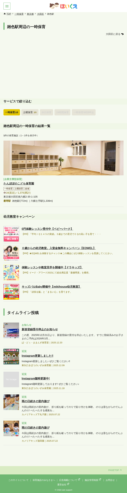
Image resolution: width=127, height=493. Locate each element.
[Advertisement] (63, 68)
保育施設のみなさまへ (44, 480)
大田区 (40, 14)
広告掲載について (70, 480)
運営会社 (63, 484)
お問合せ (110, 480)
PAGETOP (115, 470)
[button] (6, 6)
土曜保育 (30, 112)
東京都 (30, 14)
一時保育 (19, 14)
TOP (8, 13)
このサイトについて (18, 480)
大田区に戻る (113, 34)
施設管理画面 (93, 480)
